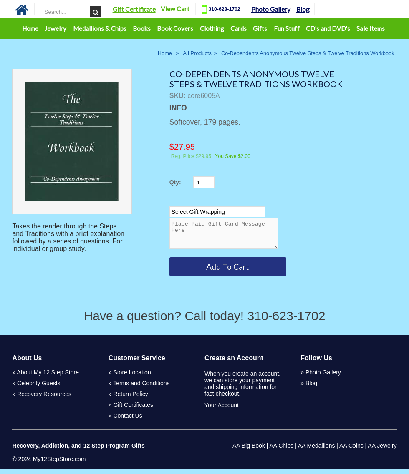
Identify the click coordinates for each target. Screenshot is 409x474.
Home (30, 28)
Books (142, 28)
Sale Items (370, 28)
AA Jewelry (382, 450)
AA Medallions (316, 450)
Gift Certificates (133, 409)
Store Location (132, 377)
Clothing (212, 28)
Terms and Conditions (141, 388)
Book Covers (175, 28)
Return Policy (130, 399)
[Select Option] (217, 211)
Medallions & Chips (99, 28)
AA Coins (351, 450)
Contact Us (127, 420)
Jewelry (55, 28)
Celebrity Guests (38, 388)
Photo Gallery (270, 9)
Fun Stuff (287, 28)
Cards (238, 28)
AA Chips (281, 450)
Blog (303, 9)
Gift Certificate (134, 9)
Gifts (260, 28)
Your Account (221, 410)
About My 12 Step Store (48, 377)
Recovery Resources (44, 399)
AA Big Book (248, 450)
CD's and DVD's (328, 28)
